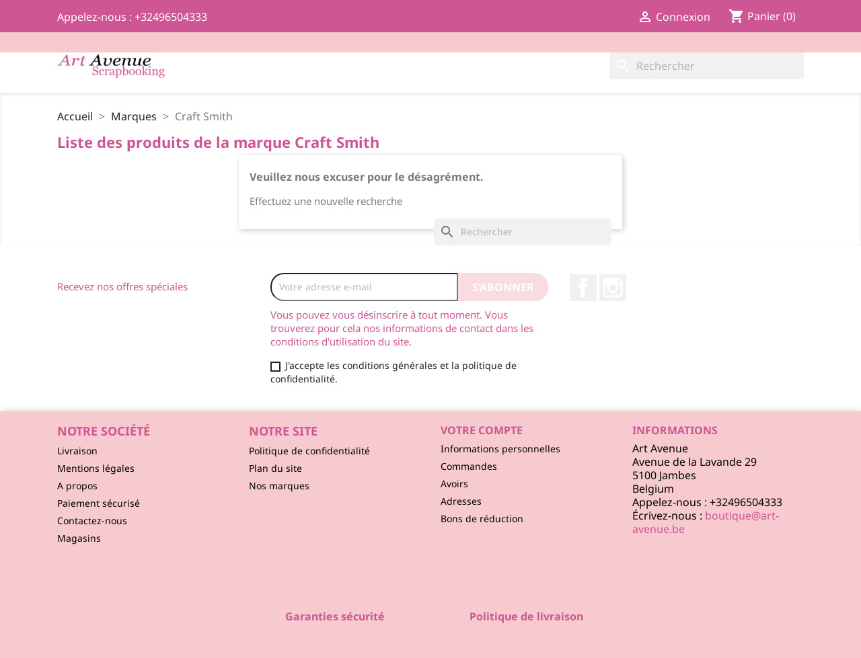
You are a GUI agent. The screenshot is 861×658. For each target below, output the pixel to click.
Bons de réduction (482, 518)
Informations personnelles (500, 448)
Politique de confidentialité (309, 450)
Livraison (77, 450)
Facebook (583, 287)
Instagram (612, 287)
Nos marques (279, 485)
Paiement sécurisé (98, 503)
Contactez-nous (92, 520)
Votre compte (482, 430)
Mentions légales (96, 468)
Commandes (469, 466)
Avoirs (454, 483)
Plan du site (275, 468)
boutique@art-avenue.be (705, 522)
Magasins (79, 538)
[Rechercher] (706, 65)
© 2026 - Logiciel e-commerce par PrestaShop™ (430, 640)
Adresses (461, 501)
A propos (77, 485)
